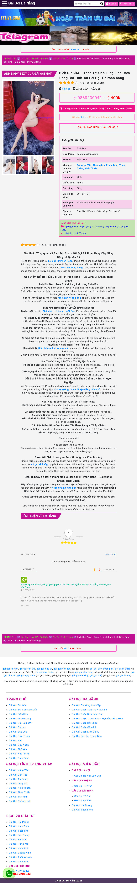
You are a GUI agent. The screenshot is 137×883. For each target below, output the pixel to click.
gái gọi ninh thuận (44, 672)
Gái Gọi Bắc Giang (19, 835)
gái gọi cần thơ (27, 668)
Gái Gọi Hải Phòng (19, 821)
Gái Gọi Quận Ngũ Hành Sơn (87, 714)
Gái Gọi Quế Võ (83, 800)
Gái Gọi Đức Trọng (19, 736)
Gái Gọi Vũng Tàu (19, 770)
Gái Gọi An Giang (18, 779)
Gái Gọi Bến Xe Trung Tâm (87, 736)
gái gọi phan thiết (120, 668)
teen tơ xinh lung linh (64, 487)
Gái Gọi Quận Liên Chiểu (85, 731)
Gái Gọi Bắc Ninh (82, 790)
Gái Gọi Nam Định (19, 826)
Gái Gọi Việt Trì (20, 871)
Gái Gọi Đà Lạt (17, 727)
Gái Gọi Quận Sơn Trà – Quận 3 (89, 709)
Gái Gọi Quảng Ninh (20, 852)
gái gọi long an (44, 668)
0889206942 (90, 97)
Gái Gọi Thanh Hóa (82, 809)
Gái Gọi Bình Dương (20, 718)
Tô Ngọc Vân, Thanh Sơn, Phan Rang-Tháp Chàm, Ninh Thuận (97, 108)
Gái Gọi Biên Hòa (18, 714)
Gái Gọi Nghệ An (82, 780)
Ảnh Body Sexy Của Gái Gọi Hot (28, 73)
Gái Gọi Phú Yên (18, 749)
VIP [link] (65, 648)
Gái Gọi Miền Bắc (84, 764)
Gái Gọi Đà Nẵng (83, 699)
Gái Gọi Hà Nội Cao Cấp (87, 775)
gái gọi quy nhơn (26, 675)
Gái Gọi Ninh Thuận (63, 58)
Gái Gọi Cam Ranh (19, 758)
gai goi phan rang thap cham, (101, 226)
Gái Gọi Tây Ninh (18, 796)
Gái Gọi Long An (18, 783)
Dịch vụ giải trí (20, 816)
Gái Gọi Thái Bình (19, 830)
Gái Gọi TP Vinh (83, 785)
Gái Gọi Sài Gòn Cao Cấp (23, 709)
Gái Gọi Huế (15, 740)
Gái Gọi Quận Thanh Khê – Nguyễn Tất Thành (97, 718)
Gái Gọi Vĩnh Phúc (19, 861)
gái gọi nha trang (84, 672)
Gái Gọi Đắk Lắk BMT (21, 722)
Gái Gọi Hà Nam (18, 839)
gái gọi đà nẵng (80, 675)
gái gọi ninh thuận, (76, 226)
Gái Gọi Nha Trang (19, 753)
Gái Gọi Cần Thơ (18, 774)
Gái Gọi (66, 88)
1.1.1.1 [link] (84, 117)
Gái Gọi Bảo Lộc (18, 731)
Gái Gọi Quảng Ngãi (20, 801)
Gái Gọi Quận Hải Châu (84, 722)
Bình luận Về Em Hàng (39, 516)
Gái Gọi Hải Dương (82, 805)
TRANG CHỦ (10, 58)
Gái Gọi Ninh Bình (19, 848)
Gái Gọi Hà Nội (81, 770)
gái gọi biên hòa (62, 668)
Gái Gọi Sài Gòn (18, 705)
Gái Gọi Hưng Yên (19, 843)
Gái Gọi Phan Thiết (19, 792)
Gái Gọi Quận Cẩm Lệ (84, 727)
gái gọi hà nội (123, 675)
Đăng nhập (127, 3)
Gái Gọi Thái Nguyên (20, 857)
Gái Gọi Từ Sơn (82, 796)
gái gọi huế (96, 675)
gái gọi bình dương (100, 668)
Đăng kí (111, 3)
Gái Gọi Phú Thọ (19, 865)
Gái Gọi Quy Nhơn (19, 744)
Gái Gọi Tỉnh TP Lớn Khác (34, 58)
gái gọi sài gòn (10, 668)
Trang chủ (16, 699)
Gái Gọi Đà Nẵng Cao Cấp (86, 705)
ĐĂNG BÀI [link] (75, 49)
